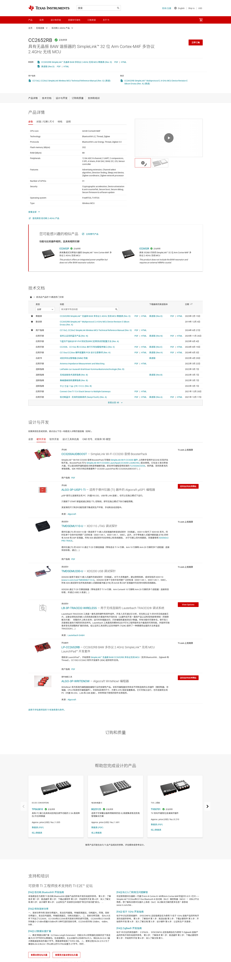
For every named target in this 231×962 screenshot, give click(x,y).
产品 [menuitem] (30, 20)
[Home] (49, 8)
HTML (124, 62)
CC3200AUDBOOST (74, 454)
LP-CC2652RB (70, 647)
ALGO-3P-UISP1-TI (73, 489)
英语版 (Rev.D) (48, 66)
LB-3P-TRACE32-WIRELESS (79, 608)
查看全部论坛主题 (39, 955)
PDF (116, 62)
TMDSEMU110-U (72, 526)
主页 (30, 28)
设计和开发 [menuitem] (56, 20)
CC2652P (64, 248)
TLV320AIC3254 (137, 466)
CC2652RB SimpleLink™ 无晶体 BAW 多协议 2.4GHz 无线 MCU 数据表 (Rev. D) (76, 62)
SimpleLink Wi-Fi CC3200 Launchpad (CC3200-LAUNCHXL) (113, 463)
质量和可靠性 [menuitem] (74, 20)
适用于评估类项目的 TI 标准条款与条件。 (47, 710)
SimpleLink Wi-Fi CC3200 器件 (124, 460)
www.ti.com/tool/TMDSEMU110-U (78, 580)
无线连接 (40, 28)
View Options (188, 604)
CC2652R (144, 248)
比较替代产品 (92, 234)
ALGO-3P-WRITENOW (75, 681)
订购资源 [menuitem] (92, 20)
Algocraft (72, 514)
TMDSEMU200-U (72, 571)
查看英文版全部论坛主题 (66, 955)
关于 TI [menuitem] (106, 20)
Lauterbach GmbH (76, 635)
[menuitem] (201, 20)
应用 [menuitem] (41, 20)
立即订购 (196, 42)
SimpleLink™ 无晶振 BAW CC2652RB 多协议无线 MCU (115, 657)
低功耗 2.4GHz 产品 (61, 28)
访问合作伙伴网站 (188, 486)
